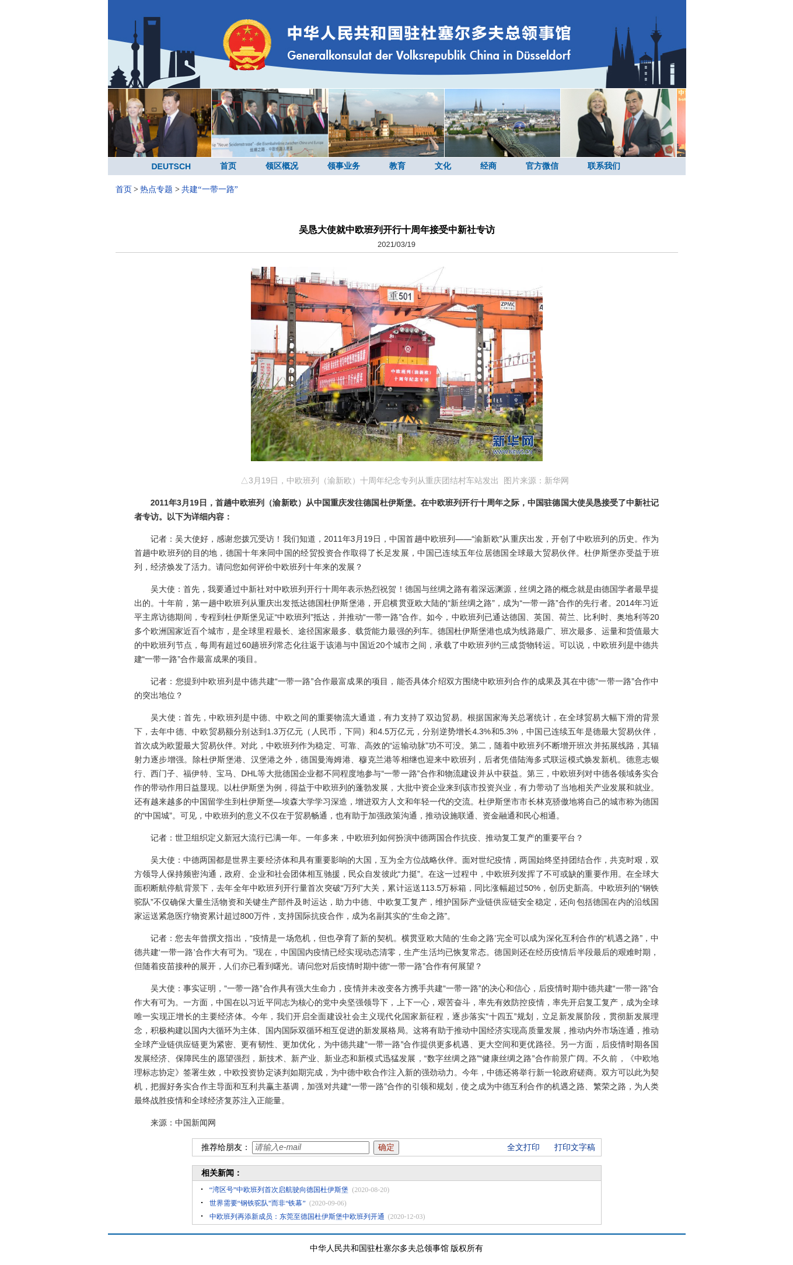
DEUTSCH (171, 166)
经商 (488, 166)
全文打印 (523, 1147)
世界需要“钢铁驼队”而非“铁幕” (257, 1203)
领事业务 (343, 166)
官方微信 (542, 166)
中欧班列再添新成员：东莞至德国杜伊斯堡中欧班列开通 (297, 1216)
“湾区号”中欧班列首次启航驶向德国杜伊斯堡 (279, 1190)
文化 (443, 166)
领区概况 (282, 166)
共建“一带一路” (209, 189)
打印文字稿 (574, 1147)
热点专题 (156, 189)
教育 (397, 166)
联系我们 (604, 166)
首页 (228, 166)
